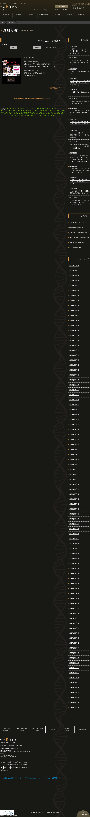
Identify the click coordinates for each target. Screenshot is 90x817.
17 (38, 109)
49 (53, 110)
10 (21, 109)
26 (60, 109)
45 (43, 110)
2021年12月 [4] (74, 529)
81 (5, 114)
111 (35, 115)
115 (48, 115)
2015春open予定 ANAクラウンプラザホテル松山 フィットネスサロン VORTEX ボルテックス (35, 778)
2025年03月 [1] (74, 335)
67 (33, 112)
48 (51, 110)
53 (63, 110)
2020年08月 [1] (74, 563)
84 (12, 114)
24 (55, 109)
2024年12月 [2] (74, 350)
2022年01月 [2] (74, 524)
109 (28, 115)
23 (52, 109)
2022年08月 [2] (74, 489)
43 (38, 110)
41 (33, 110)
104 (12, 115)
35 (19, 110)
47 (48, 110)
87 (19, 114)
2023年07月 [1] (74, 434)
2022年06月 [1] (74, 499)
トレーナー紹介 (5, 764)
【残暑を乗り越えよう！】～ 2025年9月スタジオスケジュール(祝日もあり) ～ (79, 202)
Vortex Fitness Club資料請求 (22, 729)
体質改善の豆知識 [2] (76, 227)
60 (16, 112)
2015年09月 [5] (74, 707)
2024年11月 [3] (74, 355)
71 (43, 112)
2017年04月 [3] (74, 638)
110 (31, 115)
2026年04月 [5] (74, 271)
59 (14, 112)
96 (42, 114)
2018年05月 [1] (74, 598)
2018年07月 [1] (74, 588)
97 (44, 114)
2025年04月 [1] (74, 330)
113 (41, 115)
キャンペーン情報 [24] (76, 242)
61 (19, 112)
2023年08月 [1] (74, 429)
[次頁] (52, 115)
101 (55, 114)
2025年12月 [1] (74, 290)
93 (34, 114)
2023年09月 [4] (74, 424)
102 (58, 114)
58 (11, 112)
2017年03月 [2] (74, 643)
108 (25, 115)
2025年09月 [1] (74, 305)
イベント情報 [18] (75, 247)
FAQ (2, 767)
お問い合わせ (82, 729)
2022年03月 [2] (74, 514)
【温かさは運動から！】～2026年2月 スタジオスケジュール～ (79, 135)
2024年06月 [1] (74, 380)
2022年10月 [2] (74, 479)
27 (62, 109)
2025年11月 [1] (74, 295)
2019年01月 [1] (74, 583)
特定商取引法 (25, 767)
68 (36, 112)
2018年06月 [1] (74, 593)
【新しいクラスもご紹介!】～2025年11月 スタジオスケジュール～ (80, 181)
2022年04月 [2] (74, 509)
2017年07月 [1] (74, 623)
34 (16, 110)
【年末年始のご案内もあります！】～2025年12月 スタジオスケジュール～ (79, 170)
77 (58, 112)
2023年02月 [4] (74, 459)
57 (9, 112)
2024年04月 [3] (74, 390)
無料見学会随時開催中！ (7, 729)
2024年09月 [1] (74, 365)
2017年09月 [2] (74, 618)
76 (55, 112)
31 (9, 110)
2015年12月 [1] (74, 702)
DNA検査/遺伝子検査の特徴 (37, 729)
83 (10, 114)
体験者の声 (7, 767)
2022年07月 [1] (74, 494)
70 (41, 112)
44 (41, 110)
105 (15, 115)
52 (60, 110)
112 (38, 115)
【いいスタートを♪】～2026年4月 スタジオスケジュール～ (79, 112)
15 (33, 109)
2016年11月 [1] (74, 658)
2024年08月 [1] (74, 370)
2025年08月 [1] (74, 310)
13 (28, 109)
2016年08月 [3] (74, 668)
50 (55, 110)
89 (24, 114)
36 (21, 110)
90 (27, 114)
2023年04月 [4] (74, 449)
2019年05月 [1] (74, 573)
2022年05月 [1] (74, 504)
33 (14, 110)
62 (21, 112)
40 (31, 110)
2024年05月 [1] (74, 385)
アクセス (25, 764)
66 (31, 112)
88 (22, 114)
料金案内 (15, 762)
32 (11, 110)
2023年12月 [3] (74, 410)
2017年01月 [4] (74, 648)
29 (4, 110)
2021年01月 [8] (74, 549)
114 (44, 115)
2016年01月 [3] (74, 697)
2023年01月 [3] (74, 464)
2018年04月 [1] (74, 603)
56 (6, 112)
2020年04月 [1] (74, 568)
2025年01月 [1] (74, 345)
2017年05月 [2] (74, 633)
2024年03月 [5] (74, 395)
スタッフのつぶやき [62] (77, 222)
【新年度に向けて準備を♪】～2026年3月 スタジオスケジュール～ (80, 123)
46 (46, 110)
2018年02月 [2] (74, 608)
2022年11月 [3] (74, 474)
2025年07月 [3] (74, 315)
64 (26, 112)
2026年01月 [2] (74, 285)
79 (63, 112)
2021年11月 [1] (74, 534)
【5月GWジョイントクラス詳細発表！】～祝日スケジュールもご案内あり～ (80, 82)
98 (46, 114)
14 (30, 109)
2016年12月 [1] (74, 653)
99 (49, 114)
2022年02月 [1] (74, 519)
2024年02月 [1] (74, 400)
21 (48, 109)
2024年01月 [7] (74, 405)
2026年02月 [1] (74, 280)
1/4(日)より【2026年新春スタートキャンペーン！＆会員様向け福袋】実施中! (80, 146)
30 (6, 110)
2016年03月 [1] (74, 687)
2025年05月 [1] (74, 325)
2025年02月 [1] (74, 340)
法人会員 (19, 764)
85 (15, 114)
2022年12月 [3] (74, 469)
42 (36, 110)
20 (45, 109)
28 (2, 110)
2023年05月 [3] (74, 444)
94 (37, 114)
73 (48, 112)
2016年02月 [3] (74, 692)
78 (60, 112)
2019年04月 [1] (74, 578)
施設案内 (10, 762)
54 (2, 112)
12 (25, 109)
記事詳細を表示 (55, 88)
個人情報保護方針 (16, 767)
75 (53, 112)
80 (2, 114)
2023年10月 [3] (74, 419)
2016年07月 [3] (74, 673)
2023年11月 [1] (74, 414)
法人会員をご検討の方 (68, 729)
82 (7, 114)
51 (58, 110)
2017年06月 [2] (74, 628)
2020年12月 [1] (74, 553)
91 (29, 114)
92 (32, 114)
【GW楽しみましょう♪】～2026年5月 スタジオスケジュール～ (79, 62)
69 (38, 112)
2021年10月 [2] (74, 539)
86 (17, 114)
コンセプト (4, 762)
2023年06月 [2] (74, 439)
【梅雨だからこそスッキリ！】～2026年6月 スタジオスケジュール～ (79, 51)
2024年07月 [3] (74, 375)
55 (4, 112)
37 (24, 110)
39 (28, 110)
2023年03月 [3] (74, 454)
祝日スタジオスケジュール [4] (79, 237)
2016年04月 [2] (74, 683)
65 (28, 112)
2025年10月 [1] (74, 300)
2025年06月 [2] (74, 320)
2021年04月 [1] (74, 544)
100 (52, 114)
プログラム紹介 (23, 762)
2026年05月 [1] (74, 266)
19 (43, 109)
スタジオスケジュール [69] (78, 232)
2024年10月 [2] (74, 360)
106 (18, 115)
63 (24, 112)
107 (21, 115)
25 (57, 109)
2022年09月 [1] (74, 484)
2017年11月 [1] (74, 613)
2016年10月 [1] (74, 663)
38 (26, 110)
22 (50, 109)
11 (23, 109)
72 (46, 112)
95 (39, 114)
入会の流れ (52, 729)
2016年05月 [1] (74, 678)
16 (35, 109)
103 (62, 114)
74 (51, 112)
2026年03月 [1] (74, 276)
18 (40, 109)
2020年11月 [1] (74, 558)
